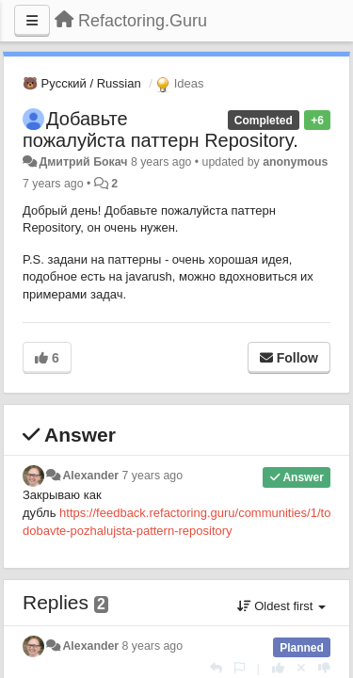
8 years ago (153, 646)
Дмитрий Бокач (83, 162)
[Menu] (32, 21)
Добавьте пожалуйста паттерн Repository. (160, 129)
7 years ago (153, 475)
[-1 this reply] (324, 668)
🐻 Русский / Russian (82, 83)
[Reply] (216, 668)
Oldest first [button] (281, 606)
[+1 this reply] (278, 668)
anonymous (295, 162)
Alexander (90, 475)
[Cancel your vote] (301, 668)
